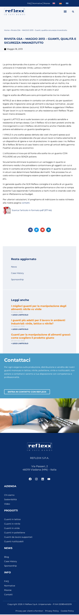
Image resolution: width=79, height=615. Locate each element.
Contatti (8, 595)
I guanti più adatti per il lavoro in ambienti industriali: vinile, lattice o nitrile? (38, 322)
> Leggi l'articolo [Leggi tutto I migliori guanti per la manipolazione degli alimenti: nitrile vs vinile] (19, 315)
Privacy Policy (52, 611)
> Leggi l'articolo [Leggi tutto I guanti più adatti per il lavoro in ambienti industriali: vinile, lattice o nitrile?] (19, 329)
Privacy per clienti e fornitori (29, 611)
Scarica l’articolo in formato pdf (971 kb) (27, 210)
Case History (17, 273)
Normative (37, 3)
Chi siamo (9, 495)
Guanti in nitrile (12, 524)
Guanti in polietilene (14, 533)
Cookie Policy (67, 611)
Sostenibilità (10, 500)
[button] (65, 11)
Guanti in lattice (12, 520)
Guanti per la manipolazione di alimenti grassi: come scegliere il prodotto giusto (41, 336)
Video (7, 504)
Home (6, 30)
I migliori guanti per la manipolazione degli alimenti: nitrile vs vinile (38, 308)
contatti (26, 203)
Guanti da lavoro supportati (18, 537)
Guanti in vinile (12, 529)
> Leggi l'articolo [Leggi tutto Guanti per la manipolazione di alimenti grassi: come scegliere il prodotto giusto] (19, 343)
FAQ (29, 3)
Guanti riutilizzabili (14, 542)
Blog (6, 557)
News (14, 267)
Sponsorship (17, 279)
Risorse (47, 3)
